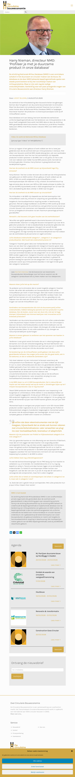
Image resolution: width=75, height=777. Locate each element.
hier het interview (21, 272)
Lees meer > (56, 565)
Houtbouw (40, 592)
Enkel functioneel (37, 766)
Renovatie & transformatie (47, 611)
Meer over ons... (16, 714)
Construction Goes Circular (47, 630)
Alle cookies (37, 761)
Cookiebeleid (17, 736)
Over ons (42, 727)
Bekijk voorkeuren (37, 772)
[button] (72, 751)
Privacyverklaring (18, 733)
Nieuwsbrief (16, 727)
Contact (15, 730)
